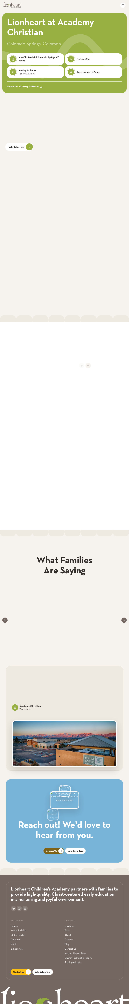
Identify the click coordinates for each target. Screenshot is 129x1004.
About (67, 935)
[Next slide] (88, 365)
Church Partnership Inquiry (78, 958)
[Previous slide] (81, 365)
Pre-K (14, 944)
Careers (68, 939)
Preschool (16, 939)
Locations (69, 926)
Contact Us (70, 949)
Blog (66, 944)
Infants (14, 926)
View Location (25, 709)
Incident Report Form (75, 953)
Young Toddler (18, 930)
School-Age (17, 949)
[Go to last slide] (5, 620)
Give (66, 930)
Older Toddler (18, 935)
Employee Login (72, 962)
